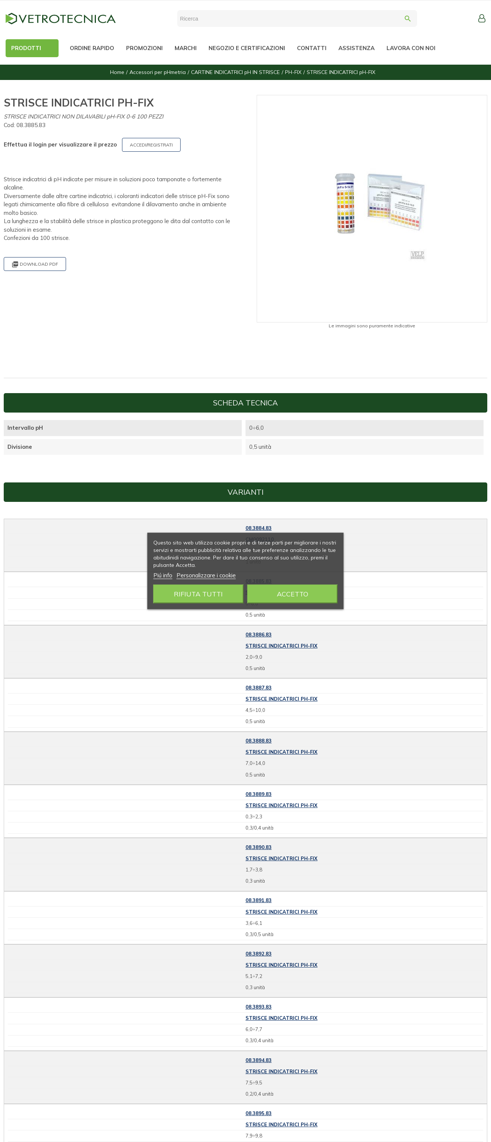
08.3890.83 (259, 847)
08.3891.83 (259, 900)
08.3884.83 (259, 528)
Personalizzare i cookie (206, 575)
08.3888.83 (259, 741)
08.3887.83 (259, 688)
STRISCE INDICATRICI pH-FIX (282, 646)
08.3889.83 (259, 794)
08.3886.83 (259, 635)
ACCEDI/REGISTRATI (151, 145)
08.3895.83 (259, 1113)
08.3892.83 (259, 954)
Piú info (162, 575)
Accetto (292, 594)
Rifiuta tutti (198, 594)
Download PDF (35, 264)
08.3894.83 (259, 1060)
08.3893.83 (259, 1007)
